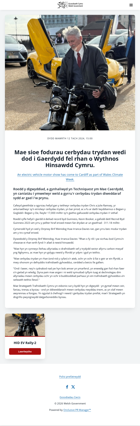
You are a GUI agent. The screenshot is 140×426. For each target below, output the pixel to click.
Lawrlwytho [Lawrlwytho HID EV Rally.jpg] (25, 351)
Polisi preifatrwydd (70, 376)
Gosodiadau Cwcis (70, 397)
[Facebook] (67, 387)
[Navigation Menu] (131, 4)
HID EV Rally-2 (25, 343)
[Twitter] (73, 387)
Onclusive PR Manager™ (77, 409)
